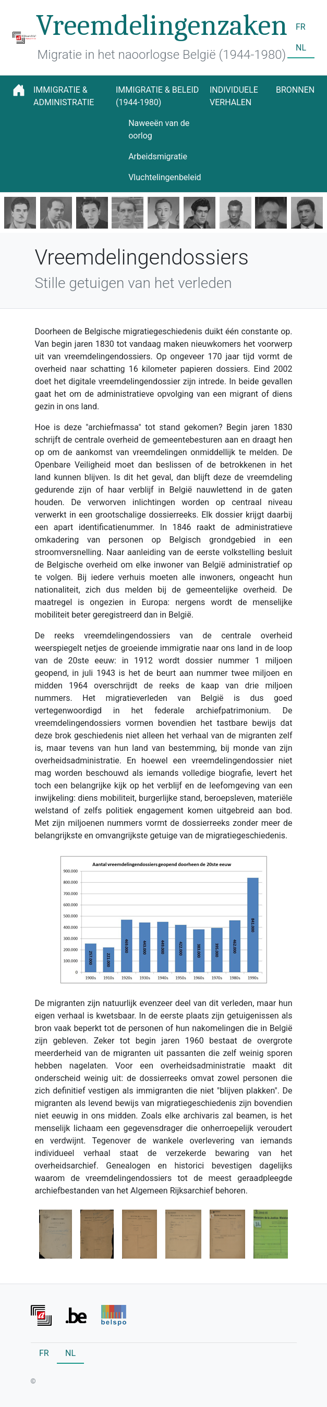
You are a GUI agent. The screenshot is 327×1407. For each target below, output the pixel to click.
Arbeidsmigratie (157, 156)
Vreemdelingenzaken (161, 25)
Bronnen (295, 90)
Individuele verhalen (234, 96)
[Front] (41, 1315)
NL (301, 48)
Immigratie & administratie (63, 96)
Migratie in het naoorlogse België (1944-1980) (162, 54)
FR (301, 27)
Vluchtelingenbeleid (164, 177)
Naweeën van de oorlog (158, 129)
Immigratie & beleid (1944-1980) (157, 96)
